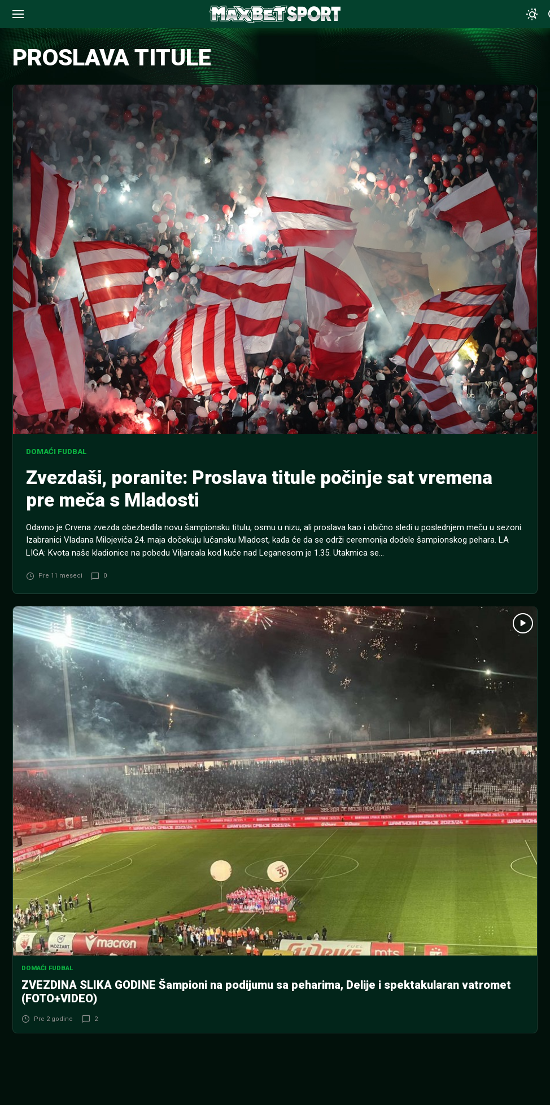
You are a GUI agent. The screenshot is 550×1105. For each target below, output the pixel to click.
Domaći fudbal (56, 451)
